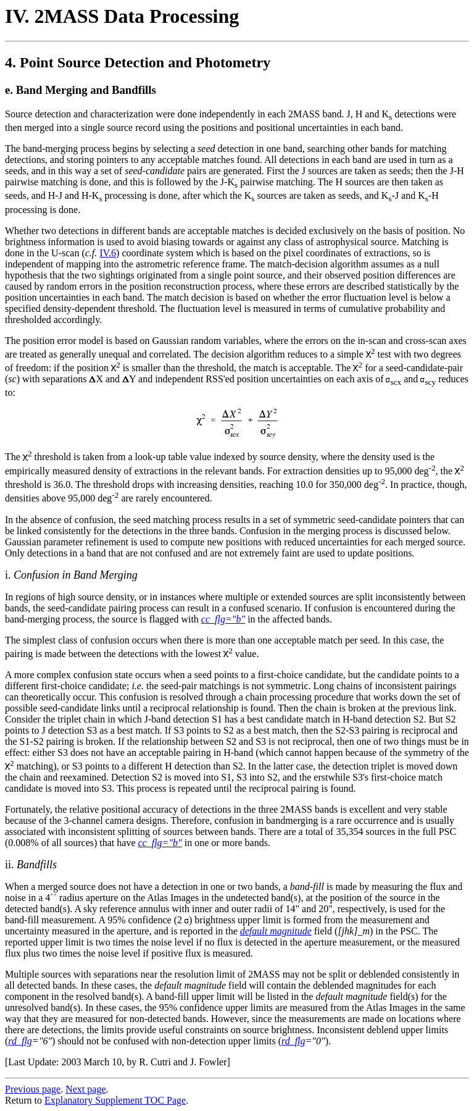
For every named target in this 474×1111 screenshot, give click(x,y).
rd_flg (20, 1041)
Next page (85, 1089)
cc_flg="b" (159, 842)
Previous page (32, 1089)
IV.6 (107, 253)
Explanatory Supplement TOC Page (115, 1100)
